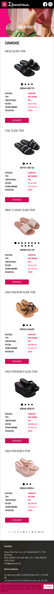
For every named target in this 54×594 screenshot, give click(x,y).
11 (41, 532)
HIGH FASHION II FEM (17, 451)
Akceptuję (48, 587)
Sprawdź (17, 120)
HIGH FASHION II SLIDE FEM (21, 371)
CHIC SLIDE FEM (14, 130)
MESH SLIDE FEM (15, 51)
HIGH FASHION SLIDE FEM (20, 292)
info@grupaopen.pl (12, 563)
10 (38, 532)
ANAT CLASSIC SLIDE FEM (20, 210)
